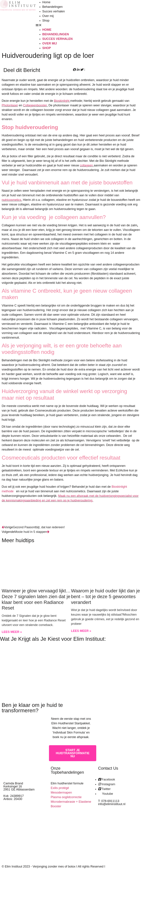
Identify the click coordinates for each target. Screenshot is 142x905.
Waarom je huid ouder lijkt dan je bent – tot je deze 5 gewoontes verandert (105, 596)
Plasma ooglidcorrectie (66, 797)
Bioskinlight (62, 100)
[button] (71, 25)
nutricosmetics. (12, 200)
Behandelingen (52, 6)
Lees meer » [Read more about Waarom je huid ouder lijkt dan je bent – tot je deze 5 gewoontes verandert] (81, 631)
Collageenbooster (35, 105)
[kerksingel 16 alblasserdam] (118, 834)
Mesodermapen (61, 792)
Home (46, 2)
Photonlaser (10, 105)
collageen (87, 165)
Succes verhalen (53, 11)
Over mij (48, 16)
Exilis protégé (60, 788)
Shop (45, 20)
